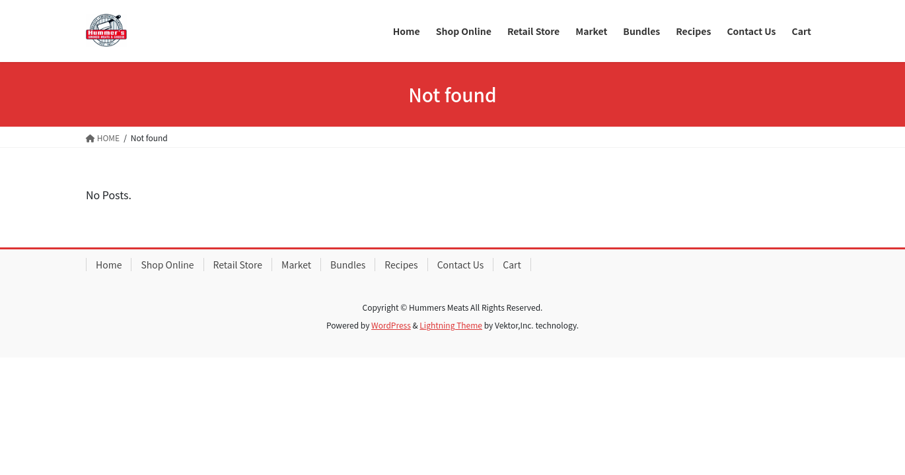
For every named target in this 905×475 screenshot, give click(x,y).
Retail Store (237, 264)
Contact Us (460, 264)
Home (109, 264)
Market (296, 264)
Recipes (400, 264)
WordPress (391, 325)
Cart (512, 264)
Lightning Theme (450, 325)
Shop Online (167, 264)
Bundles (347, 264)
